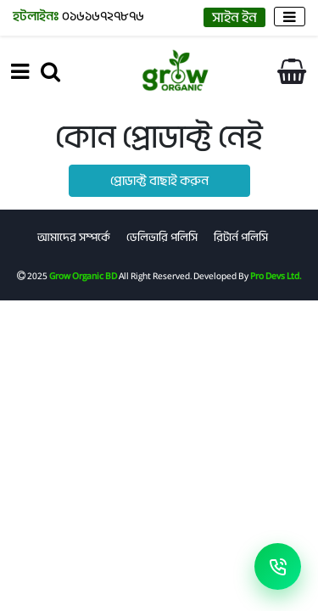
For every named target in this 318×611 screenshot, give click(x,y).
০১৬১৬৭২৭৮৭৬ (78, 16)
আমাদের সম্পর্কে (73, 237)
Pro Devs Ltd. (275, 276)
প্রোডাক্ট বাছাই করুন (159, 180)
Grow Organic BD (83, 276)
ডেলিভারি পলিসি (162, 237)
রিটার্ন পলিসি (241, 237)
